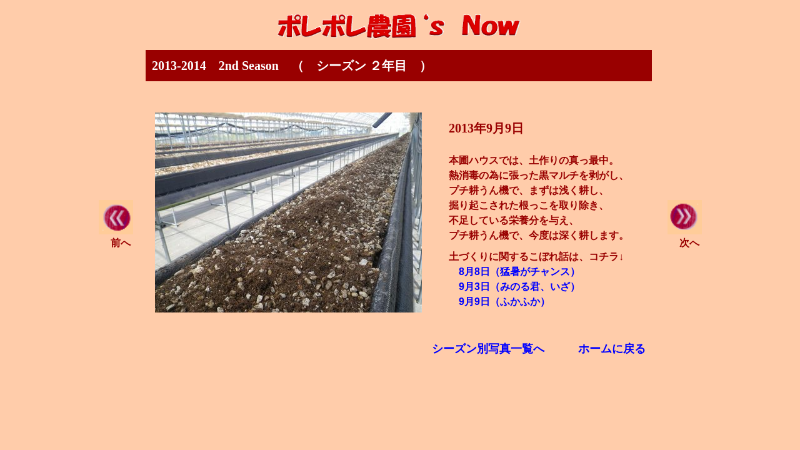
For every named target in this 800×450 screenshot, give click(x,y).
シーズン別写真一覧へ (488, 348)
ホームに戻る (612, 348)
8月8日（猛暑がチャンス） (519, 271)
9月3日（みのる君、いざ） (519, 286)
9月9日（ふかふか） (504, 301)
